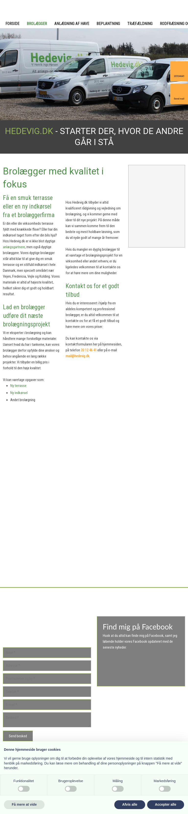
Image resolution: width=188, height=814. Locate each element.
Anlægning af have (71, 23)
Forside (12, 23)
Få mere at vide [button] (24, 804)
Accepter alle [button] (165, 804)
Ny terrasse (18, 385)
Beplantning (108, 23)
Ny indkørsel (19, 393)
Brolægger (37, 23)
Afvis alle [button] (129, 804)
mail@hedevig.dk (77, 356)
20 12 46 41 (89, 350)
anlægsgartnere (14, 247)
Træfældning (140, 23)
